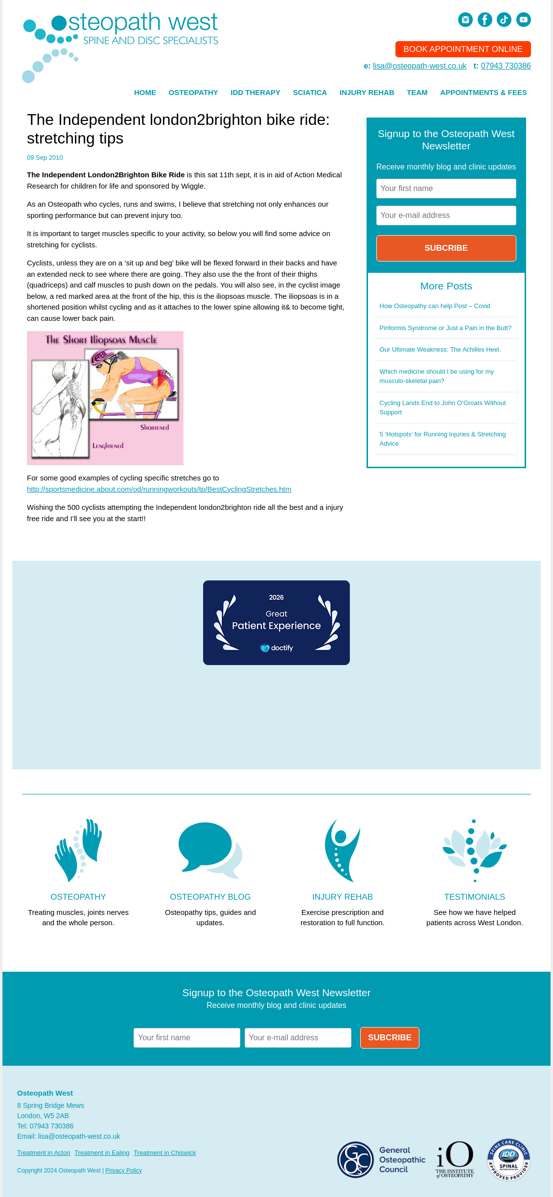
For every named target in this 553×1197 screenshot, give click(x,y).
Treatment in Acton (43, 1152)
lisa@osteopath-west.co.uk (419, 66)
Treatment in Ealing (101, 1152)
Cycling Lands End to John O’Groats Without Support (443, 407)
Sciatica (310, 92)
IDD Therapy (255, 92)
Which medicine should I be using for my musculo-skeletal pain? (437, 376)
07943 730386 (506, 66)
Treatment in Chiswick (165, 1152)
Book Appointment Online (463, 49)
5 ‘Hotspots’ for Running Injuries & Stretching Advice (443, 439)
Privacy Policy (123, 1170)
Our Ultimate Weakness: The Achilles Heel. (440, 349)
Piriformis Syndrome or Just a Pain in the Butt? (446, 328)
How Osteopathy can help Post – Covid (435, 306)
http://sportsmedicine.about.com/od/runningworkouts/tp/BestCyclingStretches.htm (159, 489)
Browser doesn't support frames (276, 718)
